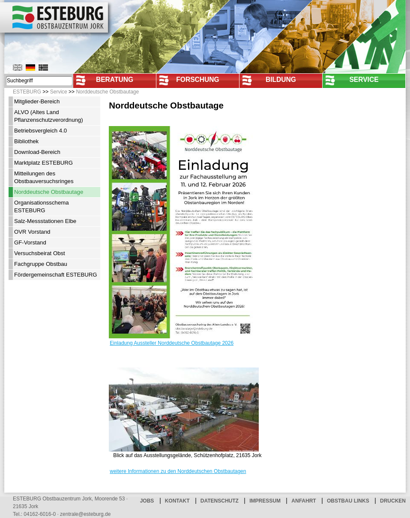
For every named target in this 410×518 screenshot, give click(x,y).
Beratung (114, 79)
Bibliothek (26, 141)
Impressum (265, 501)
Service (363, 79)
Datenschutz (220, 501)
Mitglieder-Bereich (37, 101)
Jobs (147, 501)
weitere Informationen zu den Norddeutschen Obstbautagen (178, 471)
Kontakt (177, 501)
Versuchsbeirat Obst (39, 253)
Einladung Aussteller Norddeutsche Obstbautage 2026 (171, 343)
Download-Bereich (37, 152)
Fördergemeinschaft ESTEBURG (55, 274)
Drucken (393, 501)
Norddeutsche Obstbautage (107, 92)
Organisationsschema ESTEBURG (41, 206)
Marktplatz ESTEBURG (43, 163)
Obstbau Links (348, 501)
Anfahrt (303, 501)
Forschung (197, 79)
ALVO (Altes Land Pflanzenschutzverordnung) (48, 116)
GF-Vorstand (30, 242)
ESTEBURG (27, 92)
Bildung (281, 79)
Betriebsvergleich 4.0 (40, 130)
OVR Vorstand (32, 232)
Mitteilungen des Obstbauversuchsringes (44, 177)
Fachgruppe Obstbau (40, 264)
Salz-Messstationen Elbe (45, 221)
